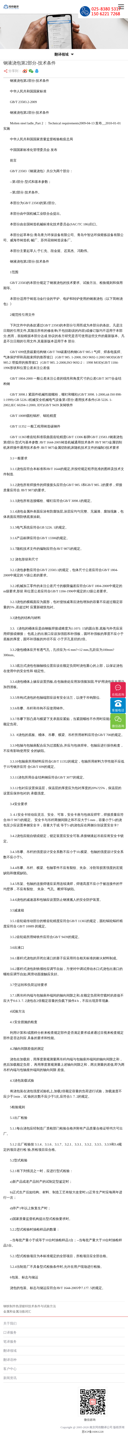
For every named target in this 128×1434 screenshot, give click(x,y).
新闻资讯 (10, 1378)
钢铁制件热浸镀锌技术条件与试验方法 (29, 1306)
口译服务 (10, 1332)
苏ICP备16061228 (92, 1431)
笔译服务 (10, 1341)
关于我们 (10, 1323)
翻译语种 (10, 1360)
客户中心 (10, 1369)
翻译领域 (10, 1350)
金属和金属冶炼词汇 (17, 1311)
